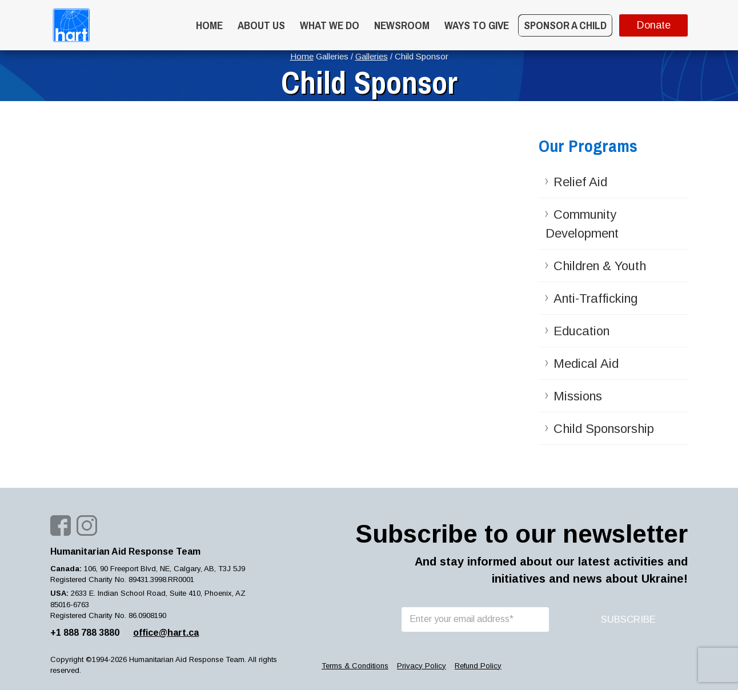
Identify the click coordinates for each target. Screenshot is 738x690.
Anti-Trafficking (595, 298)
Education (581, 331)
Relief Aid (580, 182)
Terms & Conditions (355, 665)
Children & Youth (600, 266)
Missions (578, 396)
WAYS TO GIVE (476, 25)
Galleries (371, 56)
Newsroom (402, 25)
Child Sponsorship (604, 429)
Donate (654, 25)
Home (209, 25)
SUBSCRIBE (628, 619)
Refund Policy (478, 665)
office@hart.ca (166, 632)
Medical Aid (586, 363)
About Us (261, 25)
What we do (329, 25)
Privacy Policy (421, 665)
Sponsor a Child (565, 25)
